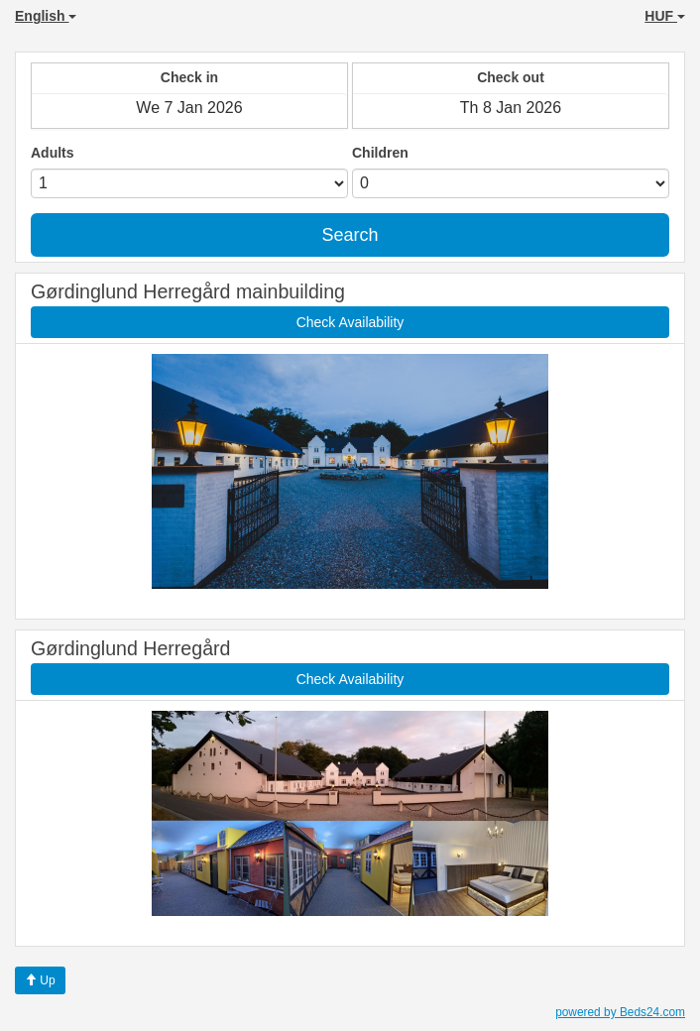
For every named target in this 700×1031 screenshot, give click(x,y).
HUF (664, 16)
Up (40, 980)
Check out (510, 77)
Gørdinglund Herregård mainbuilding (188, 291)
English (45, 16)
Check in (189, 77)
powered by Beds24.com (620, 1012)
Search (349, 235)
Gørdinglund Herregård (130, 648)
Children (380, 153)
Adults (52, 153)
